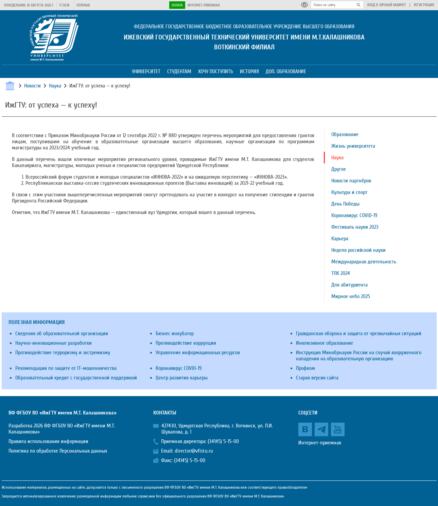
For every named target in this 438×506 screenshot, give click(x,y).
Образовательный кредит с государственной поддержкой (76, 378)
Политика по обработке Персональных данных (57, 451)
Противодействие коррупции (186, 343)
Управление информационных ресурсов (198, 352)
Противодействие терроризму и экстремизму (62, 352)
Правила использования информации (48, 441)
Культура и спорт (349, 192)
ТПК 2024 (340, 273)
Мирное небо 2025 (350, 296)
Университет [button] (146, 71)
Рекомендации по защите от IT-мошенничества (66, 368)
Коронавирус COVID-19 (354, 215)
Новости (32, 86)
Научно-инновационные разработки (53, 343)
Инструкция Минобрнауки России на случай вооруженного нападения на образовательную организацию (358, 355)
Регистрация (424, 5)
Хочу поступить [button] (215, 71)
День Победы (345, 204)
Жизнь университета (353, 146)
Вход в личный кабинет (386, 5)
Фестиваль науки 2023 (355, 227)
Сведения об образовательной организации (61, 333)
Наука (55, 86)
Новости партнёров (351, 181)
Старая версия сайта (317, 378)
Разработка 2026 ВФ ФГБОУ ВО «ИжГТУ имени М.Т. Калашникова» (61, 429)
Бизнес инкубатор (175, 333)
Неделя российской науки (358, 250)
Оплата (177, 5)
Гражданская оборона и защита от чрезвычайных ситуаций (358, 333)
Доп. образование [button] (286, 71)
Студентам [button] (179, 71)
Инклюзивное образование (324, 343)
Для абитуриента (349, 285)
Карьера (339, 238)
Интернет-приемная (204, 5)
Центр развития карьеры (182, 378)
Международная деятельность (363, 262)
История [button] (249, 71)
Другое (338, 169)
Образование (344, 134)
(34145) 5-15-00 (223, 441)
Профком (305, 368)
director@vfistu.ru (194, 451)
